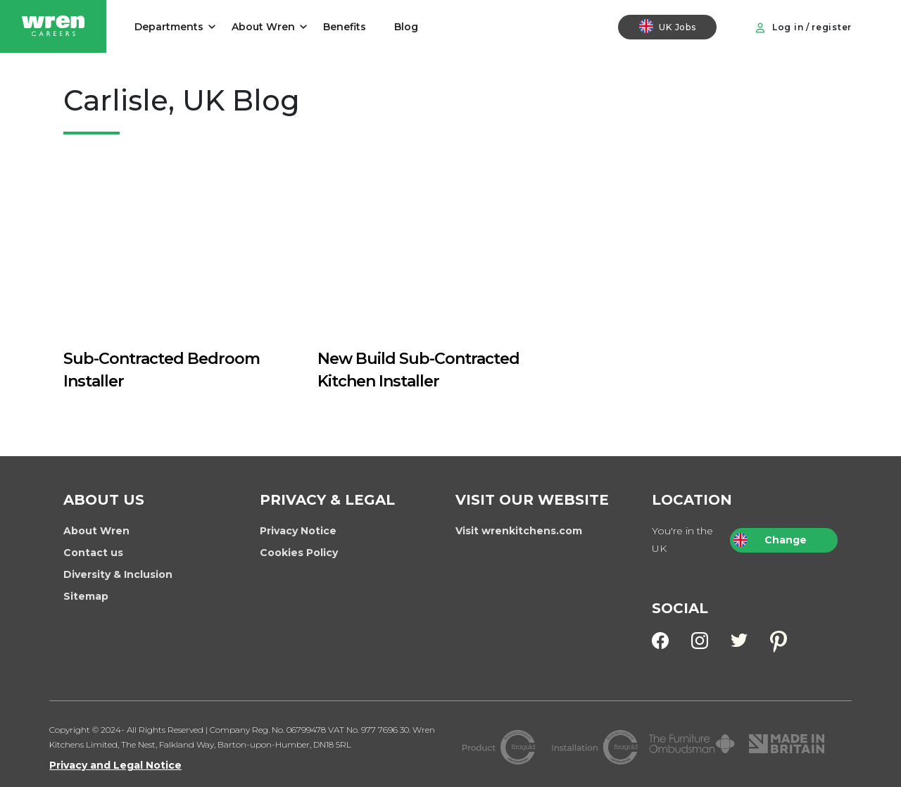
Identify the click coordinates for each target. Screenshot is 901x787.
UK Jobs (667, 26)
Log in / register (803, 27)
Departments (168, 26)
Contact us (93, 552)
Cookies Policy (299, 552)
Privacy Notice (298, 530)
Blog (406, 26)
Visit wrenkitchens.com (518, 530)
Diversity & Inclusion (117, 574)
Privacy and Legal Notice (115, 765)
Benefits (344, 26)
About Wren (263, 26)
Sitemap (85, 596)
